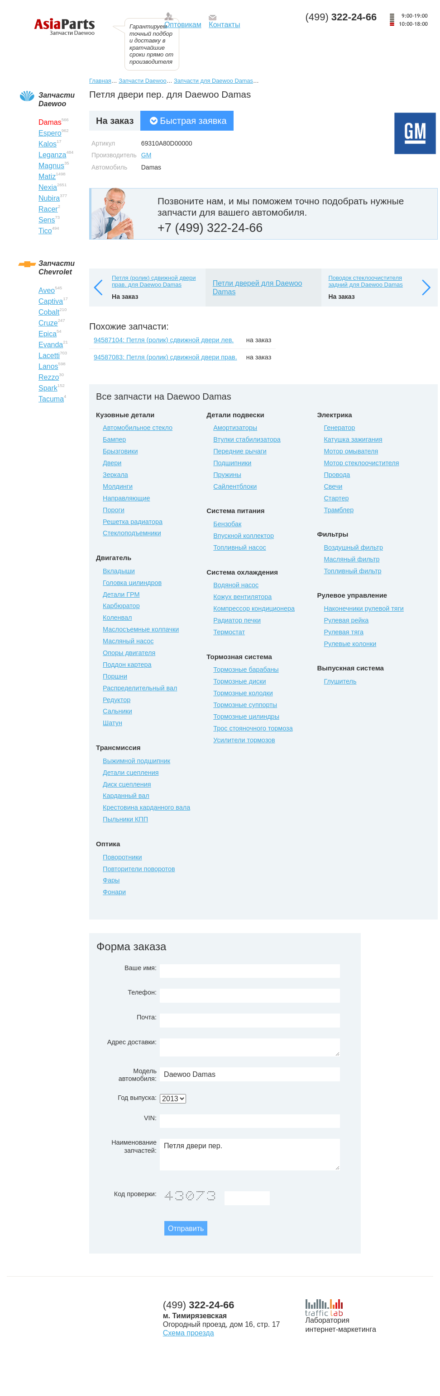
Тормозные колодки (243, 693)
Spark (47, 388)
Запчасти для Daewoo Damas (213, 80)
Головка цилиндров (132, 582)
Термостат (229, 632)
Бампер (114, 439)
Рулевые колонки (350, 643)
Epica (47, 334)
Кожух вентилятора (242, 596)
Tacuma (51, 399)
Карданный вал (126, 795)
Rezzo (48, 377)
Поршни (115, 676)
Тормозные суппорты (245, 704)
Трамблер (339, 510)
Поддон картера (127, 664)
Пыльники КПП (125, 819)
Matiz (47, 176)
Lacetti (49, 355)
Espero (50, 133)
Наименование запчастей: (134, 1146)
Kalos (47, 144)
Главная (100, 80)
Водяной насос (235, 585)
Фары (111, 880)
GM (146, 155)
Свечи (333, 486)
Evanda (50, 345)
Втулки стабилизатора (247, 439)
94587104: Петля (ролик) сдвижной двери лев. (164, 340)
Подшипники (232, 463)
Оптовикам (182, 24)
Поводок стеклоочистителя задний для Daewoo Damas (365, 281)
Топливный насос (239, 547)
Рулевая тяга (343, 632)
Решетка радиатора (133, 521)
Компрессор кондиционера (254, 608)
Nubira (49, 198)
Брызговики (120, 451)
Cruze (48, 323)
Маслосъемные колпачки (141, 629)
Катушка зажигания (353, 439)
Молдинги (118, 486)
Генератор (339, 427)
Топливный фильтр (352, 571)
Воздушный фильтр (353, 547)
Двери (112, 463)
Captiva (50, 301)
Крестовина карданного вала (146, 807)
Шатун (112, 722)
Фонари (114, 892)
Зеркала (115, 474)
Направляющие (126, 498)
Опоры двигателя (129, 652)
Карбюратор (121, 605)
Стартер (336, 498)
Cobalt (48, 312)
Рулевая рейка (346, 620)
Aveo (46, 290)
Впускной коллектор (243, 535)
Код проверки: (135, 1194)
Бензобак (227, 524)
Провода (337, 474)
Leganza (52, 155)
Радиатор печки (237, 620)
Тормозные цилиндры (246, 716)
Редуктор (116, 699)
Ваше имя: (140, 968)
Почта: (147, 1017)
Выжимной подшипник (136, 760)
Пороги (113, 510)
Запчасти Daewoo (142, 80)
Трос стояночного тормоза (252, 728)
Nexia (47, 187)
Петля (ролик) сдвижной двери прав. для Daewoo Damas (154, 281)
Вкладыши (119, 571)
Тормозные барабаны (245, 669)
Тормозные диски (239, 681)
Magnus (51, 166)
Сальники (117, 711)
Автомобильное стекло (137, 427)
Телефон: (142, 992)
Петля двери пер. (250, 1154)
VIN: (150, 1118)
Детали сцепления (130, 772)
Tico (45, 231)
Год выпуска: (137, 1097)
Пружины (227, 474)
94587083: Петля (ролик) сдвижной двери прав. (165, 357)
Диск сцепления (127, 784)
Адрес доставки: (132, 1042)
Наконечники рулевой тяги (363, 608)
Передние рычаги (240, 451)
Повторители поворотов (139, 868)
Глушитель (340, 681)
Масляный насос (128, 641)
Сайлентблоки (235, 486)
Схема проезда (188, 1333)
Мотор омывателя (351, 451)
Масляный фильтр (351, 559)
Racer (48, 209)
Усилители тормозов (244, 740)
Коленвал (117, 617)
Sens (46, 220)
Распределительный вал (140, 688)
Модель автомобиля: (138, 1074)
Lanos (48, 366)
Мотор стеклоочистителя (361, 463)
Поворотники (122, 857)
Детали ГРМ (121, 594)
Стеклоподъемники (132, 533)
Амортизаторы (235, 427)
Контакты (224, 24)
